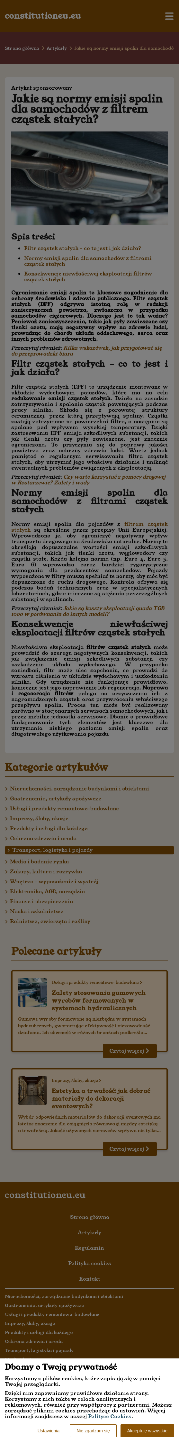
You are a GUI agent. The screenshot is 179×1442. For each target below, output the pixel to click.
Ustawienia (48, 1430)
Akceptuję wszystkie (147, 1430)
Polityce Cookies (109, 1416)
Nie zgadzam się (93, 1430)
